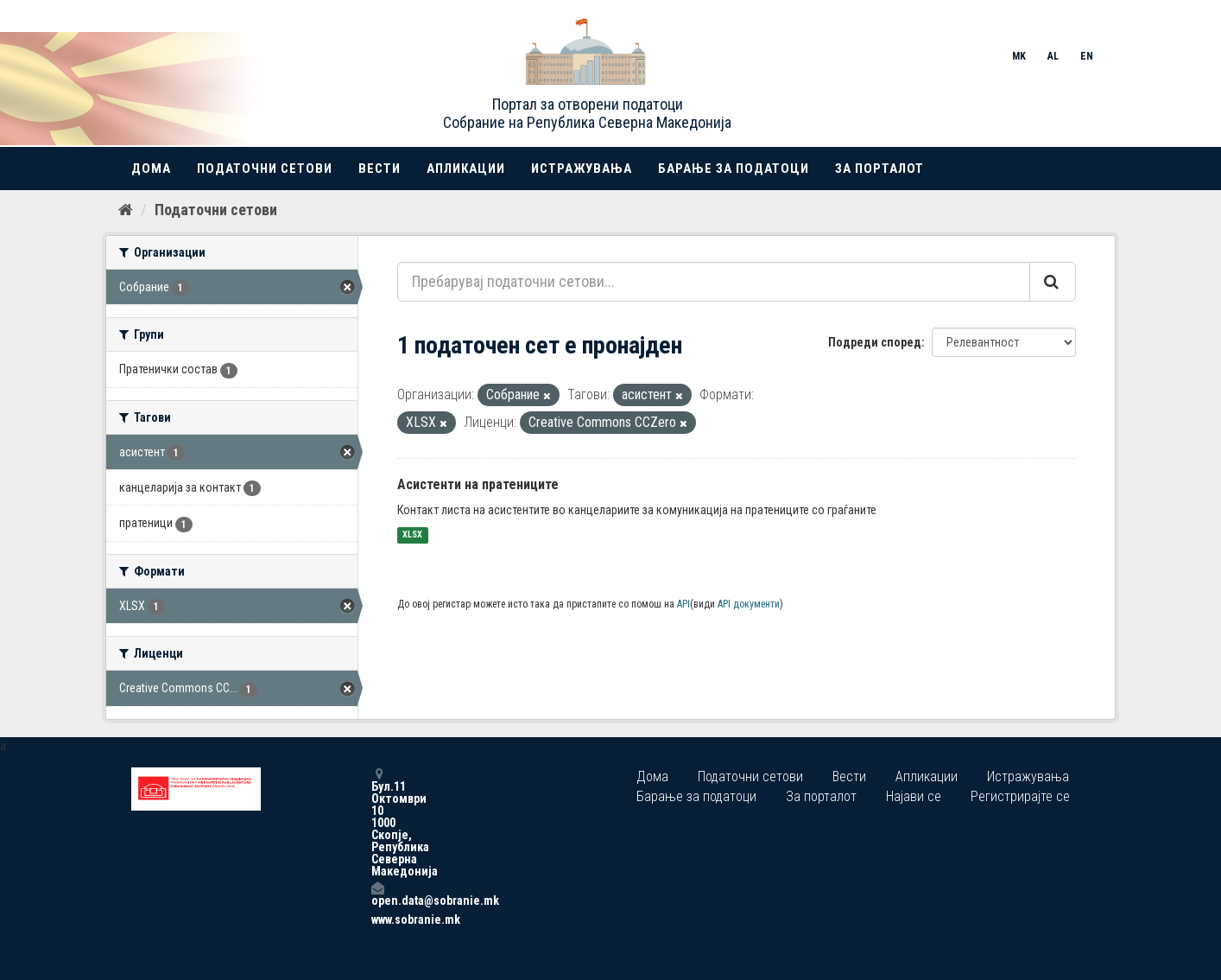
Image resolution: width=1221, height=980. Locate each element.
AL (1053, 56)
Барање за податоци (733, 168)
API (683, 604)
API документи (749, 604)
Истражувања (581, 168)
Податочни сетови (264, 168)
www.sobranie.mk (377, 919)
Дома (151, 168)
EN (1086, 56)
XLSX (412, 535)
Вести (379, 168)
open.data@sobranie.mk (377, 894)
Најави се (913, 796)
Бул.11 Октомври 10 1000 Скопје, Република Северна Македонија (377, 822)
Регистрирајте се (1020, 796)
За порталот (879, 168)
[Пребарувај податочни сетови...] (713, 282)
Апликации (466, 168)
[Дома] (125, 210)
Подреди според (874, 342)
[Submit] (1052, 282)
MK (1019, 56)
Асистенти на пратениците (478, 484)
